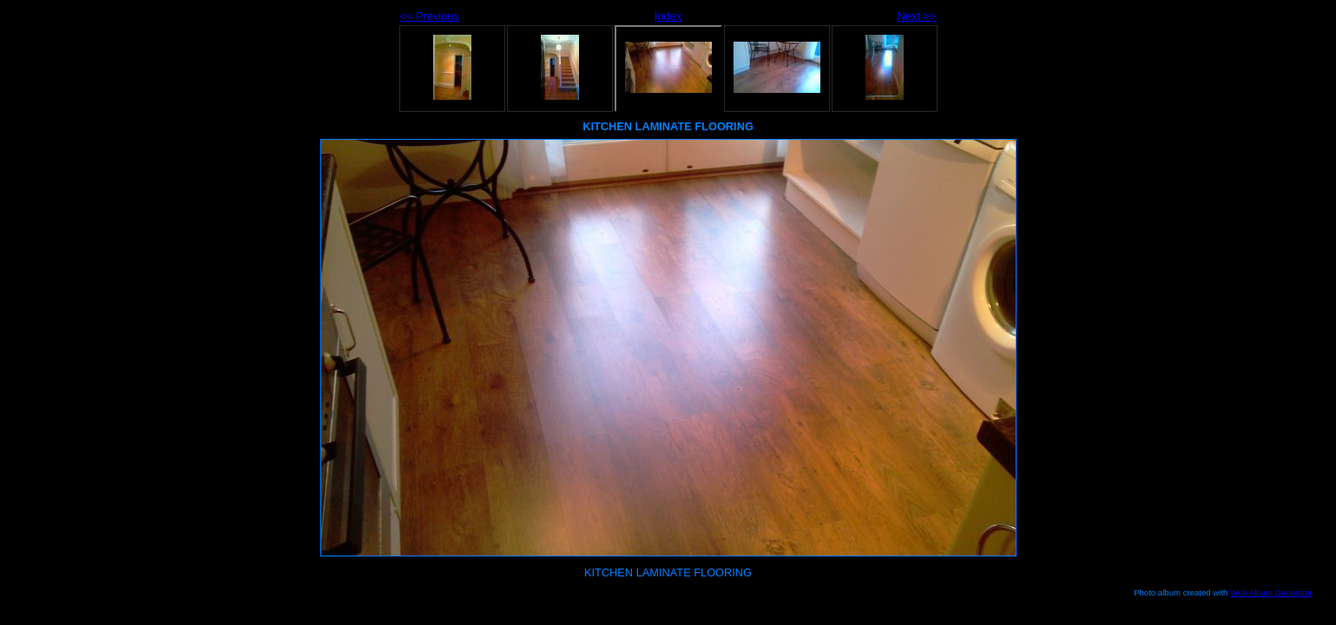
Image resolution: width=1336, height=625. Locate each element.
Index (668, 16)
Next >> (917, 16)
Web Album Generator (1271, 592)
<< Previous (429, 16)
